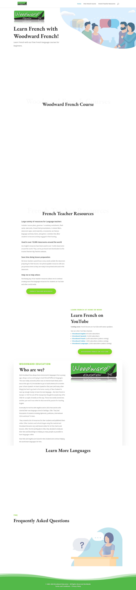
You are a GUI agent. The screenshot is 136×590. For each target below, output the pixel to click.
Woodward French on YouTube (94, 352)
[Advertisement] (68, 63)
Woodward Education (61, 584)
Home (79, 4)
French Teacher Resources (106, 4)
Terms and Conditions (62, 586)
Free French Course (90, 4)
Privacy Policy (76, 586)
